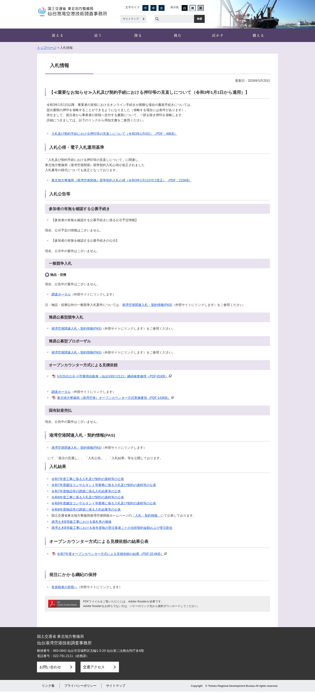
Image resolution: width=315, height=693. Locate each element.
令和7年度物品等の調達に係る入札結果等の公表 (86, 491)
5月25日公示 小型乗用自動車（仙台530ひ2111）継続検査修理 (112, 376)
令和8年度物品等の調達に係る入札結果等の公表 (86, 509)
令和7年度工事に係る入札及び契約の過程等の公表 (87, 479)
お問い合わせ (50, 667)
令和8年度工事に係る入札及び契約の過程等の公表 (87, 497)
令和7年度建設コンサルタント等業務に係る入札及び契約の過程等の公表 (103, 485)
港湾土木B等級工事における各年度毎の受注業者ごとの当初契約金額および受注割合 (112, 527)
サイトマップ (131, 18)
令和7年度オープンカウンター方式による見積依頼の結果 (110, 554)
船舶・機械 (178, 35)
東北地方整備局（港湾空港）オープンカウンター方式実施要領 (113, 398)
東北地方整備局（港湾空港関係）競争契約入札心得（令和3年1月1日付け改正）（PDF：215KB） (121, 180)
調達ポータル (61, 294)
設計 (137, 35)
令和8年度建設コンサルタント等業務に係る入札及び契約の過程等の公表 (103, 503)
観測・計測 (97, 35)
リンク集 (48, 687)
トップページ (46, 47)
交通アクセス (94, 667)
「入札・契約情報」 (146, 515)
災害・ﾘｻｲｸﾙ (258, 35)
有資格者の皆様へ (64, 587)
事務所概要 (57, 35)
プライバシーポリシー (80, 687)
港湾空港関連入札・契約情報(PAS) (147, 305)
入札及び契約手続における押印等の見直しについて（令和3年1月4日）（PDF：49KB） (114, 133)
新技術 (218, 35)
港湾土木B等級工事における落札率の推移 (81, 521)
